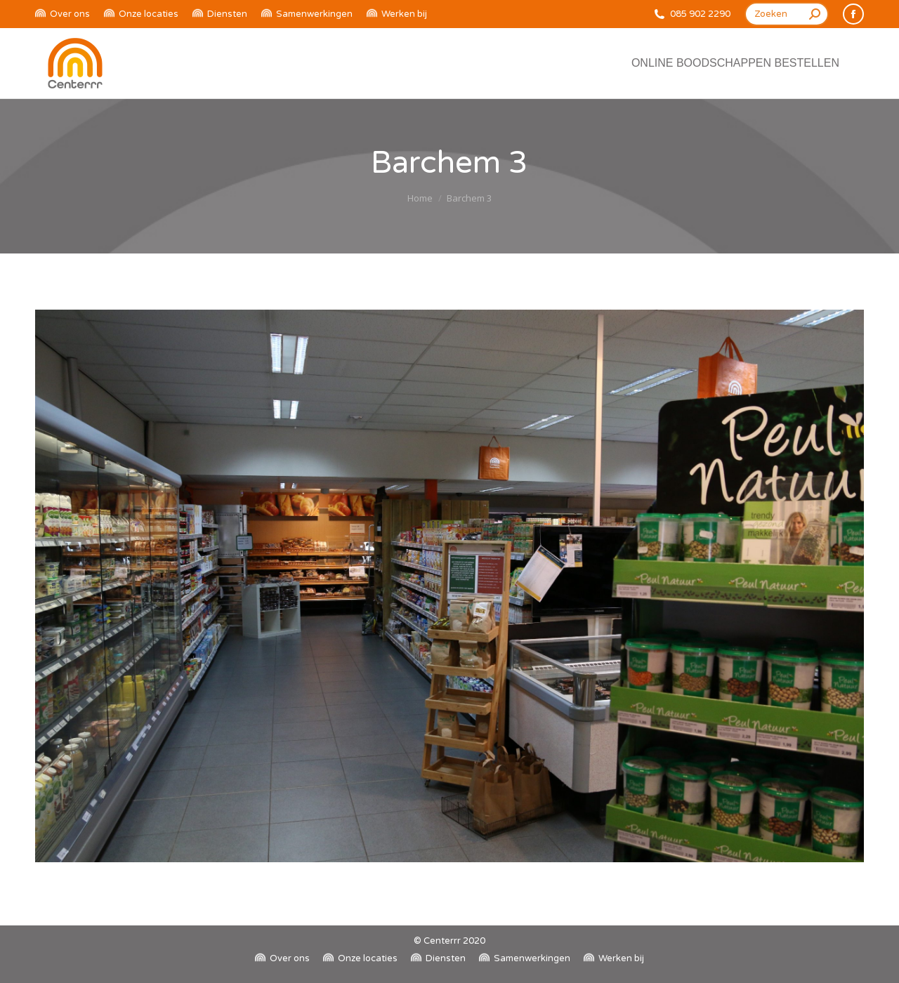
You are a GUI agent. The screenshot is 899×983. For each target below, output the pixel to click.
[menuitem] (62, 14)
